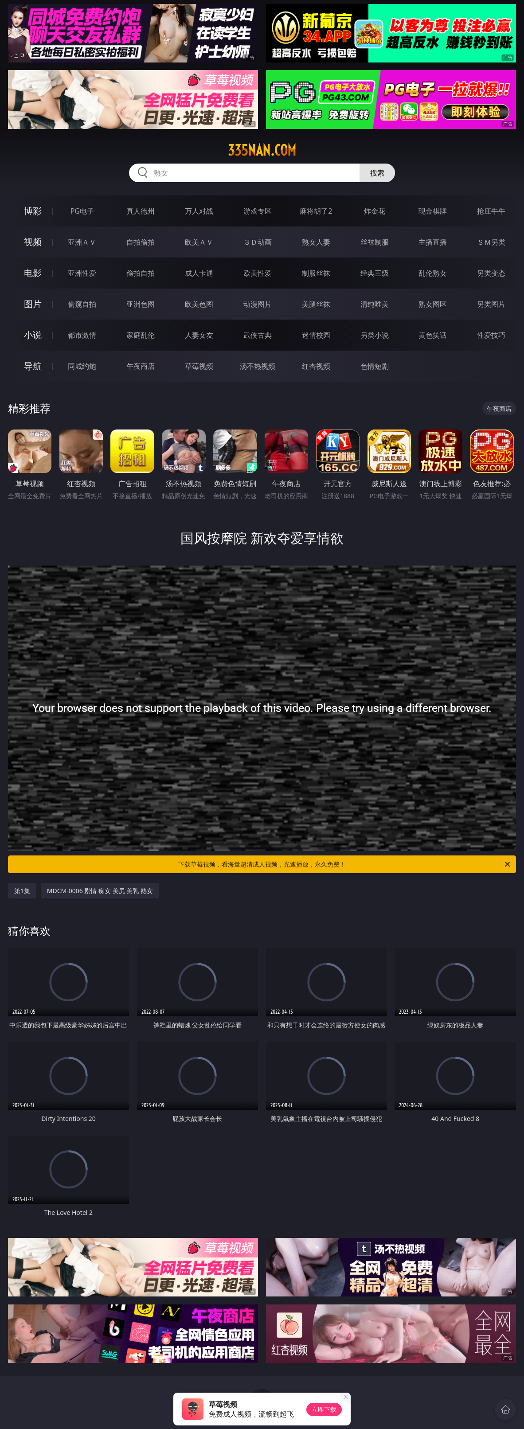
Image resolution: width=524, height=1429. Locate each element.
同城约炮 (82, 366)
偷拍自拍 (140, 273)
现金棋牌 (432, 211)
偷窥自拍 (82, 304)
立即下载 (324, 1409)
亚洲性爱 (82, 273)
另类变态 (491, 273)
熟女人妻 (316, 242)
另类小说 (374, 335)
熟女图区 (432, 304)
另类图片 (491, 304)
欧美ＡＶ (199, 242)
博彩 (33, 211)
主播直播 (432, 242)
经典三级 (374, 273)
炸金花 (374, 211)
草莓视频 (199, 366)
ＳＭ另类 (491, 242)
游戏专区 (257, 211)
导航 (33, 366)
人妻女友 (199, 335)
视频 (33, 242)
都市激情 (82, 335)
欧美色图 (199, 304)
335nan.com (262, 150)
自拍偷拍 (140, 242)
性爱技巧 (491, 335)
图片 (33, 304)
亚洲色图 (140, 304)
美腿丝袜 (316, 304)
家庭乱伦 (140, 335)
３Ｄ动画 (257, 242)
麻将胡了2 (316, 211)
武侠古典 (257, 335)
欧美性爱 (257, 273)
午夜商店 (140, 366)
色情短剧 (374, 366)
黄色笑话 (432, 335)
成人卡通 (199, 273)
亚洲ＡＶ (82, 242)
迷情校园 (316, 335)
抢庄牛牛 (491, 211)
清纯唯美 (374, 304)
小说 (33, 335)
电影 (33, 273)
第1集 (22, 890)
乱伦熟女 (432, 273)
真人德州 (140, 211)
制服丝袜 (316, 273)
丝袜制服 (374, 242)
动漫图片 (257, 304)
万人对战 (199, 211)
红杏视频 (316, 366)
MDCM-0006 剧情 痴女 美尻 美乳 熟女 (100, 890)
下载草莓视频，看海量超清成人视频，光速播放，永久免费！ (345, 864)
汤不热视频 (257, 366)
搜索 (377, 173)
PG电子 (82, 211)
